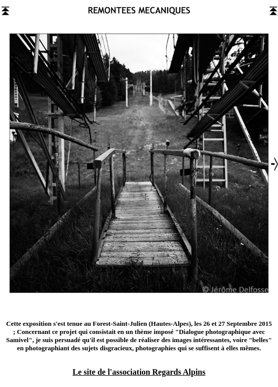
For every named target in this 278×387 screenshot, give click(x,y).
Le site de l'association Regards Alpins (139, 372)
